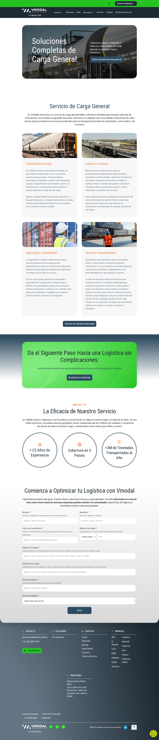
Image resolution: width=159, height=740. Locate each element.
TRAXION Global (126, 660)
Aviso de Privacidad (51, 714)
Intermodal (86, 641)
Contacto (109, 12)
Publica (125, 655)
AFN (113, 637)
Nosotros (100, 12)
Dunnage (85, 645)
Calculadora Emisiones (123, 12)
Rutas (78, 12)
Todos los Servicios (89, 656)
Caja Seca (86, 652)
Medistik (126, 641)
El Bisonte (115, 643)
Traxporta (126, 646)
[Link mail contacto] (153, 734)
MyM (114, 653)
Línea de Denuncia (30, 714)
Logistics (126, 637)
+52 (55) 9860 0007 (31, 641)
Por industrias (58, 637)
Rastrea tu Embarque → (126, 4)
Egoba (114, 662)
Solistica (115, 666)
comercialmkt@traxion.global (34, 637)
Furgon (84, 637)
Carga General (87, 648)
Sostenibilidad (30, 718)
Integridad (46, 718)
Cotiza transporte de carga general (106, 59)
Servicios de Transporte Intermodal (79, 324)
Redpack (115, 658)
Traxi (124, 650)
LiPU (114, 649)
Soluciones (70, 12)
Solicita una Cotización (79, 377)
